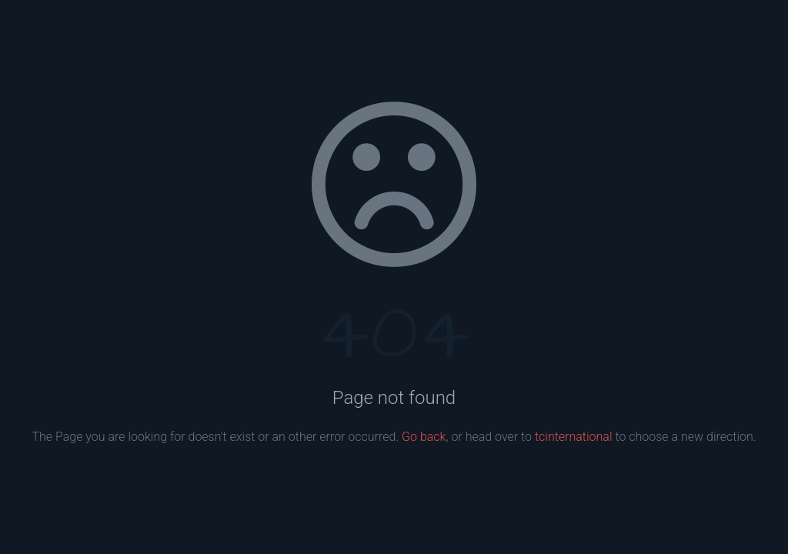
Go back (424, 436)
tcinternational (574, 436)
